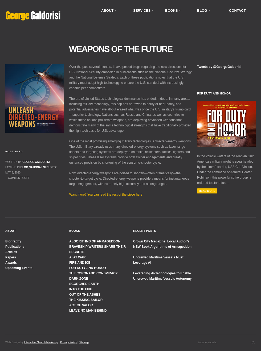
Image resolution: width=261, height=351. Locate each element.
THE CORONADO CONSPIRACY (93, 273)
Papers (10, 257)
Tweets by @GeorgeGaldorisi (219, 67)
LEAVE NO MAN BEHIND (88, 310)
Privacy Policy (68, 342)
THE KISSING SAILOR (86, 300)
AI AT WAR (77, 257)
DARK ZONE (78, 278)
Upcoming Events (18, 268)
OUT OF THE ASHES (84, 294)
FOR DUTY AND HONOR (87, 268)
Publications (14, 247)
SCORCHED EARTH (84, 284)
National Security (42, 167)
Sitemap (84, 342)
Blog (24, 167)
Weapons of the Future (120, 49)
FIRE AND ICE (80, 263)
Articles (11, 252)
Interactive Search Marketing (41, 342)
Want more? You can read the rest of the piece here (105, 194)
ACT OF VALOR (81, 305)
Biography (13, 241)
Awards (11, 263)
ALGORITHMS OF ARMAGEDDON (94, 241)
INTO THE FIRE (80, 289)
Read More (207, 190)
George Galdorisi (36, 161)
